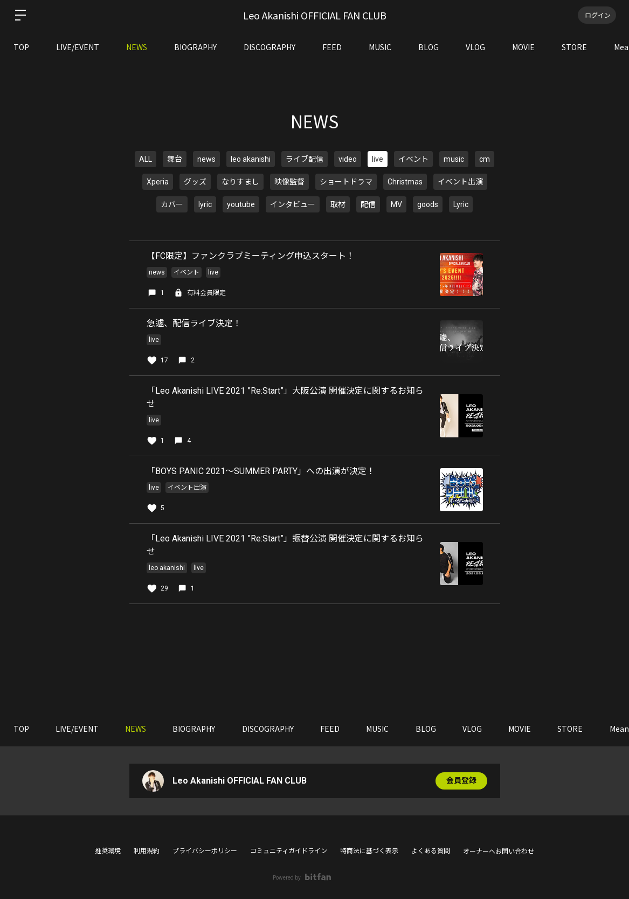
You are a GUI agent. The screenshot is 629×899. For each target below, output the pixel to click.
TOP (21, 47)
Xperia (158, 181)
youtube (241, 204)
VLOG (475, 47)
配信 (368, 204)
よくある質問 (430, 851)
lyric (205, 204)
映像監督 (289, 181)
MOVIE (523, 47)
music (454, 159)
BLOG (428, 47)
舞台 (174, 159)
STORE (574, 47)
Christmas (405, 181)
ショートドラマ (346, 181)
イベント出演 (460, 181)
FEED (332, 47)
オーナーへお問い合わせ (498, 851)
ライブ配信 (304, 159)
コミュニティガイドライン (288, 851)
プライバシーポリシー (204, 851)
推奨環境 (108, 851)
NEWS (136, 47)
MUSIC (380, 47)
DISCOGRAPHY (269, 47)
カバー (172, 204)
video (347, 159)
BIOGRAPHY (195, 47)
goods (427, 204)
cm (484, 159)
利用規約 (147, 851)
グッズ (195, 181)
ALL (145, 159)
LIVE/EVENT (77, 47)
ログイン (597, 14)
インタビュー (292, 204)
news (206, 159)
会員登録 (461, 781)
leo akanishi (251, 159)
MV (396, 204)
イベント (413, 159)
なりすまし (240, 181)
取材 (337, 204)
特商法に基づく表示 (369, 851)
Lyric (460, 204)
